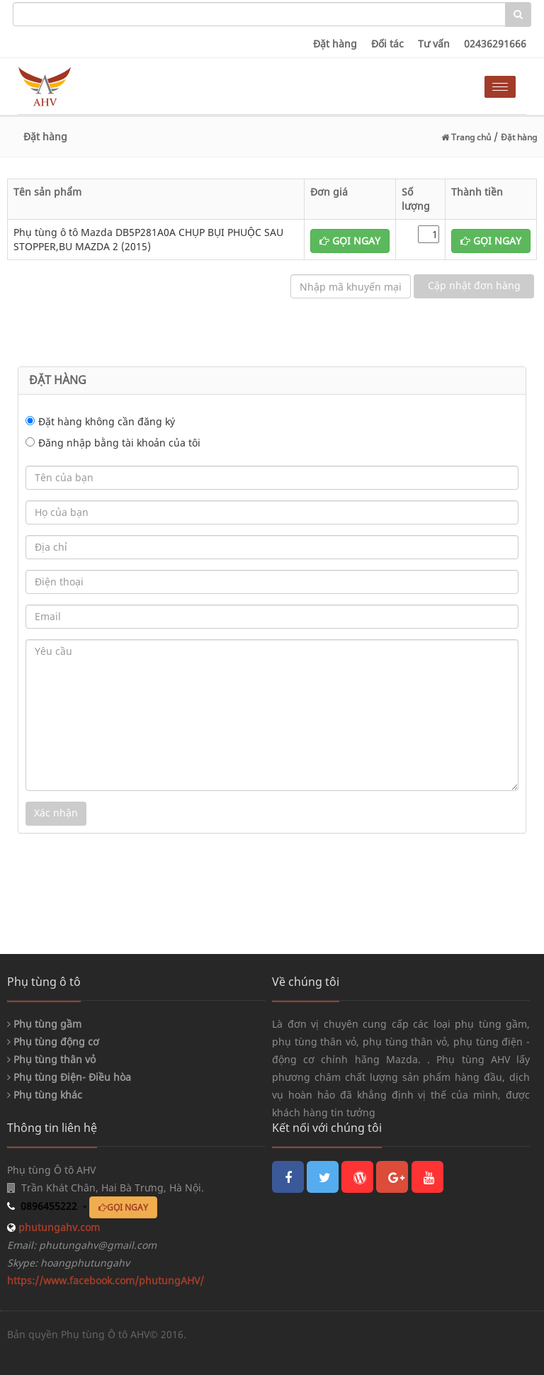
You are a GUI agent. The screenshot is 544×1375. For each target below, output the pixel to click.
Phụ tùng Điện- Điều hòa (69, 1077)
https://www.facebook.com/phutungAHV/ (105, 1280)
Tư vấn (434, 43)
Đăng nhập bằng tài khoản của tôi (119, 442)
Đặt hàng (335, 43)
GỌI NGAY (349, 240)
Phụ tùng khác (44, 1094)
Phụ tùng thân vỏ (51, 1059)
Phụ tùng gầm (44, 1024)
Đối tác (387, 43)
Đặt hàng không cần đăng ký (106, 421)
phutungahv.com (58, 1227)
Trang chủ (466, 137)
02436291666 (495, 43)
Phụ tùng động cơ (53, 1041)
